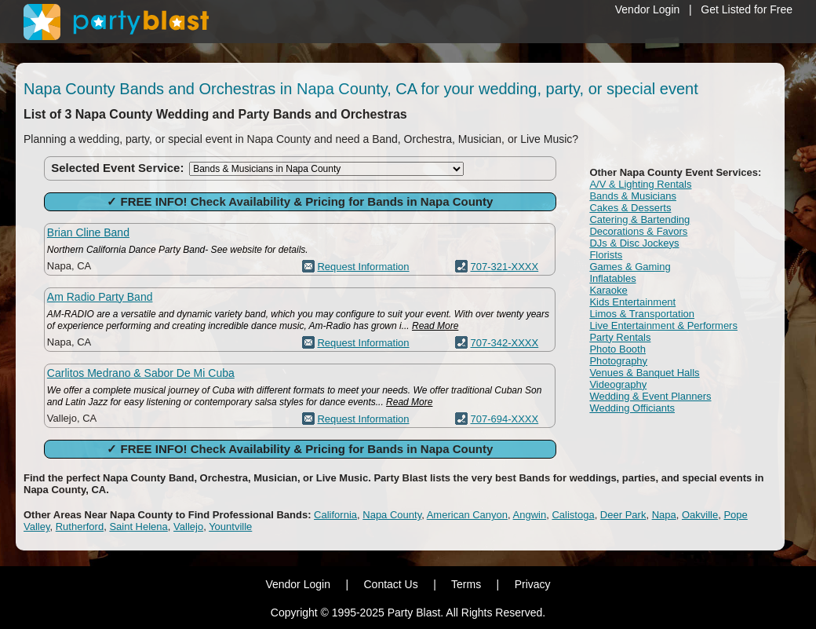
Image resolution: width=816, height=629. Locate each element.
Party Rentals (619, 337)
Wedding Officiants (632, 408)
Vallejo (188, 526)
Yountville (230, 526)
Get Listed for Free (746, 9)
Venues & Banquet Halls (644, 372)
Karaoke (608, 290)
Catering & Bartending (639, 219)
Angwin (530, 515)
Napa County (391, 515)
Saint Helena (138, 526)
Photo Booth (617, 349)
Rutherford (80, 526)
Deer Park (623, 515)
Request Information (363, 266)
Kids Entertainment (632, 302)
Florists (605, 255)
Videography (618, 384)
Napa (664, 515)
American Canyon (467, 515)
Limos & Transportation (641, 314)
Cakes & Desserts (630, 208)
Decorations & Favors (638, 231)
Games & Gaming (629, 266)
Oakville (700, 515)
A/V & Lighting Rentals (640, 184)
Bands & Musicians (632, 196)
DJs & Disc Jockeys (634, 243)
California (335, 515)
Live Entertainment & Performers (663, 325)
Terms (466, 584)
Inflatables (612, 278)
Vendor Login (647, 9)
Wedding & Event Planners (650, 396)
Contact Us (390, 584)
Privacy (533, 584)
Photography (618, 361)
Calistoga (573, 515)
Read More (435, 325)
